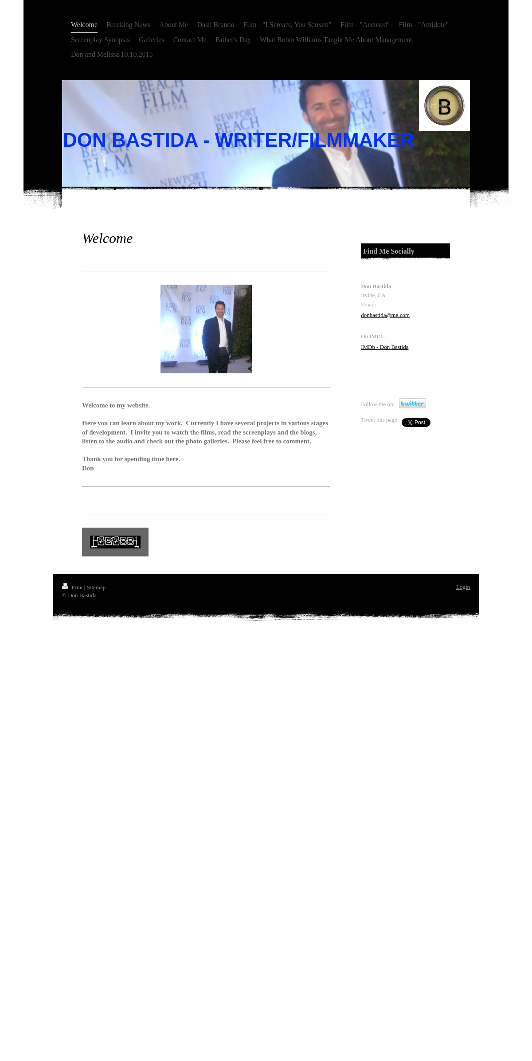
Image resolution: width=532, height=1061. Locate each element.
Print (73, 587)
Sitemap (96, 587)
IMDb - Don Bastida (384, 347)
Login (463, 586)
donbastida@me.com (385, 315)
